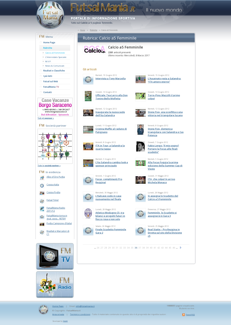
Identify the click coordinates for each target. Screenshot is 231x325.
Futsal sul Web (50, 81)
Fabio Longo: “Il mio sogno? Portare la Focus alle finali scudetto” (163, 149)
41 (155, 247)
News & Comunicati (54, 65)
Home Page (49, 42)
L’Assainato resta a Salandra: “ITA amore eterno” (164, 80)
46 (174, 247)
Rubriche (93, 30)
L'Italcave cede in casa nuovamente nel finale (108, 197)
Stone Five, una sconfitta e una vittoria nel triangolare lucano (165, 113)
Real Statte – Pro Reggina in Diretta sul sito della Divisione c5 (165, 233)
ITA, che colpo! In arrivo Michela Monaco (161, 180)
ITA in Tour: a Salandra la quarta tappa (110, 147)
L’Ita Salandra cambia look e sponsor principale (111, 164)
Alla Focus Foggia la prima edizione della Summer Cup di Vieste (165, 165)
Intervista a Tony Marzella (110, 78)
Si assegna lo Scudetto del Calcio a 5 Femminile (163, 197)
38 (143, 247)
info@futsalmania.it (85, 306)
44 (166, 247)
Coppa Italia (53, 184)
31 (117, 247)
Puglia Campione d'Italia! (59, 223)
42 (158, 247)
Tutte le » (49, 165)
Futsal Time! (53, 200)
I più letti (47, 76)
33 (124, 247)
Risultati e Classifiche (54, 70)
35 (132, 247)
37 (139, 247)
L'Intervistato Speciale (55, 57)
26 (98, 247)
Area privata (58, 314)
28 (105, 247)
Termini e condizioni (80, 314)
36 (136, 247)
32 (120, 247)
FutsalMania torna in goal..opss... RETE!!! (57, 217)
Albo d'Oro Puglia (56, 176)
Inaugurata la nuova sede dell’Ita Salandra (110, 113)
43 (162, 247)
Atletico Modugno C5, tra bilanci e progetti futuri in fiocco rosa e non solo (110, 216)
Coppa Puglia (53, 192)
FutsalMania (51, 86)
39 (147, 247)
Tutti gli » (46, 118)
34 (128, 247)
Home (82, 30)
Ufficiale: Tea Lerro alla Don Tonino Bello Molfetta (111, 97)
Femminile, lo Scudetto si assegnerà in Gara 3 (162, 214)
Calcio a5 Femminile (55, 52)
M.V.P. (48, 61)
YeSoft (65, 321)
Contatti (47, 92)
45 (170, 247)
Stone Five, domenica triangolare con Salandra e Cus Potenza (166, 132)
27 (102, 247)
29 (109, 247)
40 (151, 247)
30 (113, 247)
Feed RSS (190, 314)
